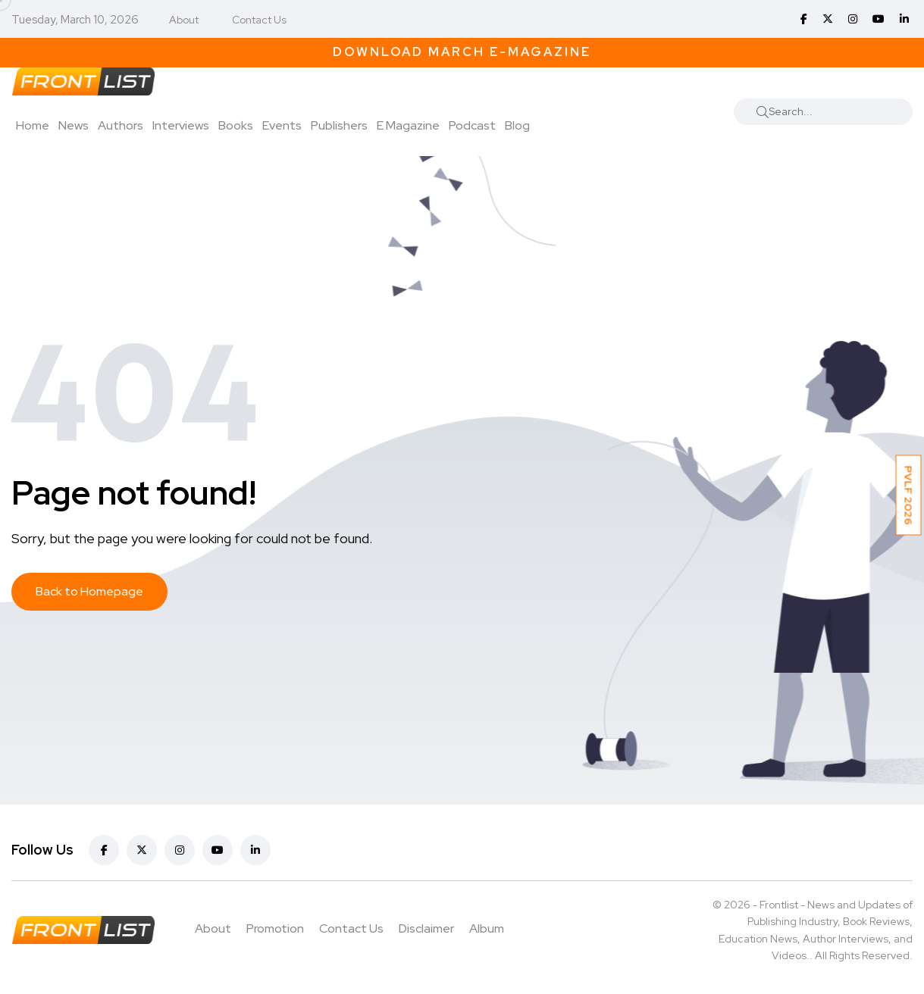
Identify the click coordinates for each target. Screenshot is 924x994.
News (73, 125)
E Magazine (408, 125)
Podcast (472, 125)
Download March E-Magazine (462, 52)
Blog (517, 125)
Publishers (339, 125)
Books (235, 125)
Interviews (180, 125)
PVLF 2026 (909, 495)
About (184, 20)
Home (32, 125)
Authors (120, 125)
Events (282, 125)
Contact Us (259, 20)
